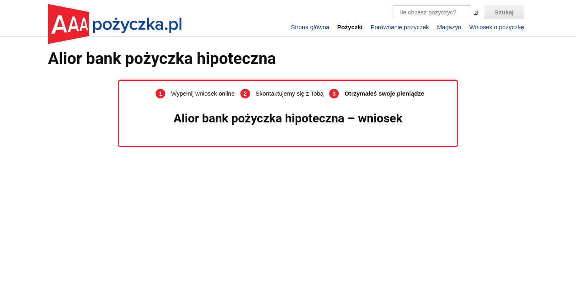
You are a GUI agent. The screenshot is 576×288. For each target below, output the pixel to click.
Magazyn (449, 27)
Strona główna (310, 27)
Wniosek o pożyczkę (496, 27)
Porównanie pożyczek (399, 27)
